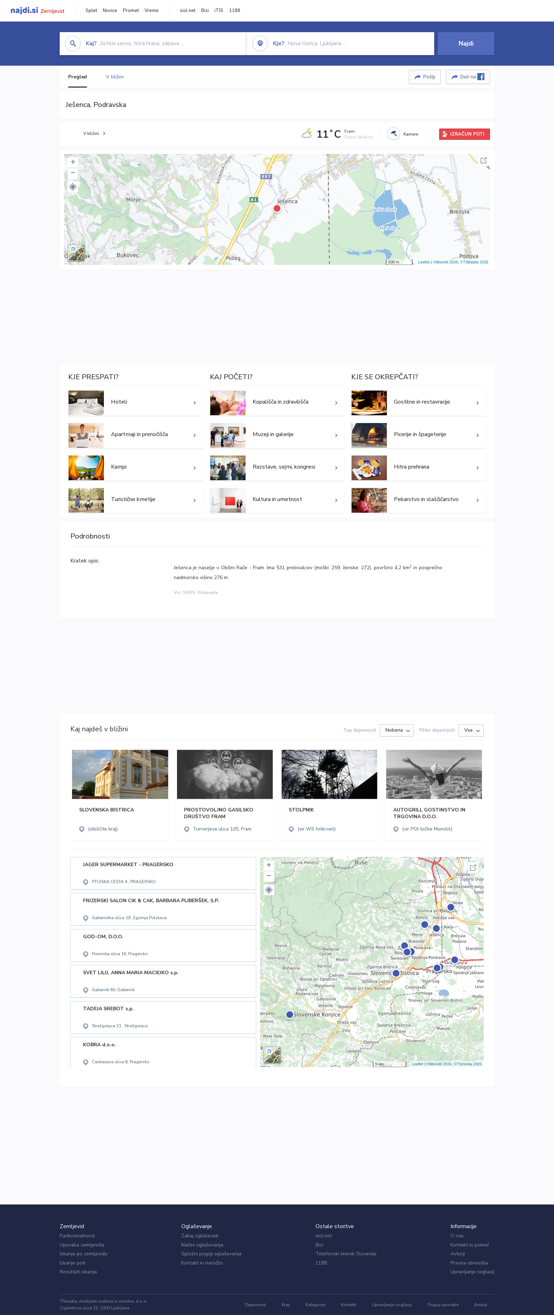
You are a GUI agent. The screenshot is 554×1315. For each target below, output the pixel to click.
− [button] (73, 173)
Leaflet (424, 262)
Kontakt (348, 1305)
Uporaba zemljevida (82, 1245)
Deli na (472, 76)
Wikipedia (207, 592)
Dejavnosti (255, 1305)
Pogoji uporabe (443, 1305)
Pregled (77, 76)
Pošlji (429, 76)
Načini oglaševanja (202, 1245)
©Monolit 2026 (445, 262)
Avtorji (457, 1253)
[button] (72, 187)
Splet (91, 10)
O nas (457, 1235)
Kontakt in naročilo (202, 1263)
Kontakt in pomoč (469, 1245)
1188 (234, 10)
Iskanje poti (72, 1263)
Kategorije (315, 1305)
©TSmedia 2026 (474, 262)
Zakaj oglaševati (199, 1235)
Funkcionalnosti (77, 1235)
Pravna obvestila (469, 1263)
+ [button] (73, 162)
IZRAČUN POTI (467, 134)
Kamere (410, 134)
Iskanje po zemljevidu (83, 1253)
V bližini (114, 76)
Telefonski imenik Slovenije (346, 1253)
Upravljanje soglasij (472, 1271)
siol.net (187, 10)
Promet (131, 10)
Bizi (205, 10)
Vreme (152, 10)
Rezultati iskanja (78, 1271)
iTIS (218, 10)
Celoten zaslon (483, 160)
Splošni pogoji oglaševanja (211, 1253)
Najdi (466, 43)
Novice (110, 10)
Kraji (286, 1305)
